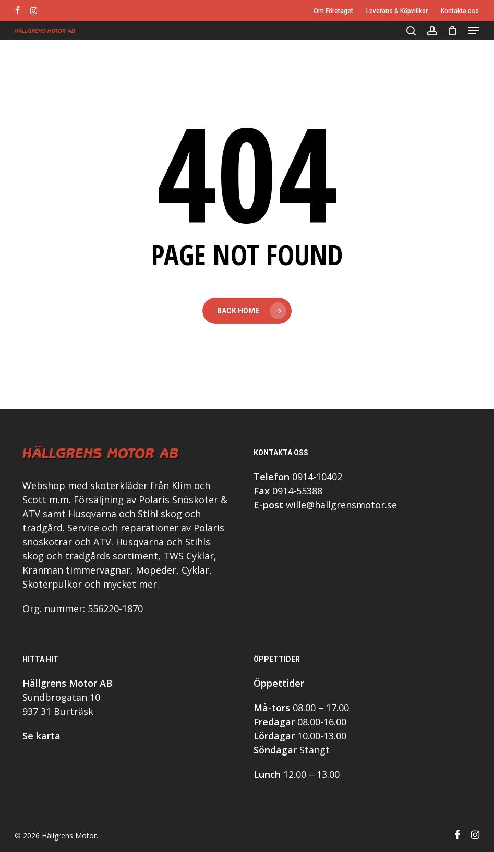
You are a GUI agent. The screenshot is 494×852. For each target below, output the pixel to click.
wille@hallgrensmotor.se (341, 504)
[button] (473, 31)
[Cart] (452, 30)
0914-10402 (317, 476)
